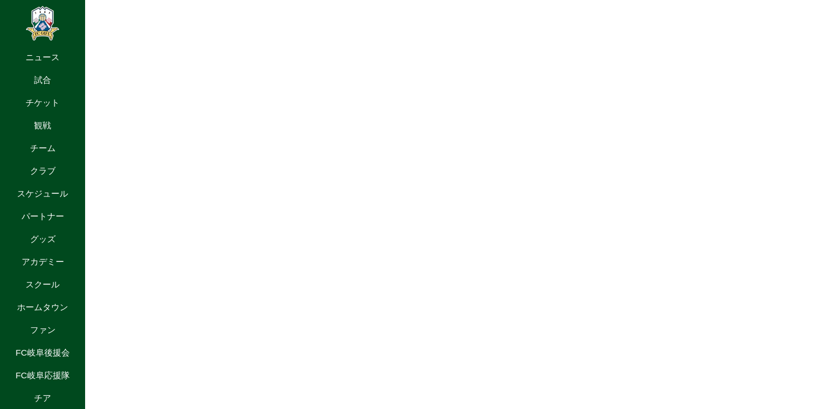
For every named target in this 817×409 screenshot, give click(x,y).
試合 (42, 80)
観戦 (42, 125)
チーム (43, 148)
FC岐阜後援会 (42, 352)
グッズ (43, 239)
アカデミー (43, 261)
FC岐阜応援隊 (42, 375)
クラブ (43, 171)
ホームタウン (42, 307)
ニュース (43, 57)
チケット (43, 102)
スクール (43, 284)
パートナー (43, 216)
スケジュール (42, 193)
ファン (43, 330)
